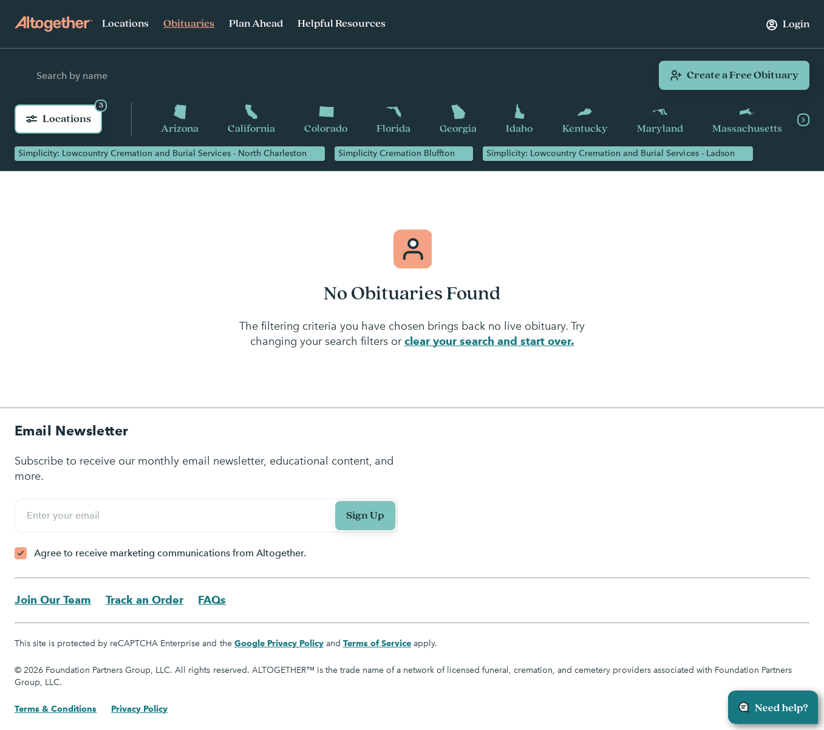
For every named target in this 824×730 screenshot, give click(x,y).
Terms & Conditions (56, 709)
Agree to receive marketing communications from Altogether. (170, 553)
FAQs (212, 600)
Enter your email (65, 515)
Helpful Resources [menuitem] (342, 23)
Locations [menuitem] (125, 23)
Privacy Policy (139, 709)
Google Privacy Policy (279, 644)
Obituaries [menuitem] (188, 23)
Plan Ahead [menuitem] (256, 23)
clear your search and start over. (489, 341)
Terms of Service (377, 644)
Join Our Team (53, 600)
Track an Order (144, 600)
